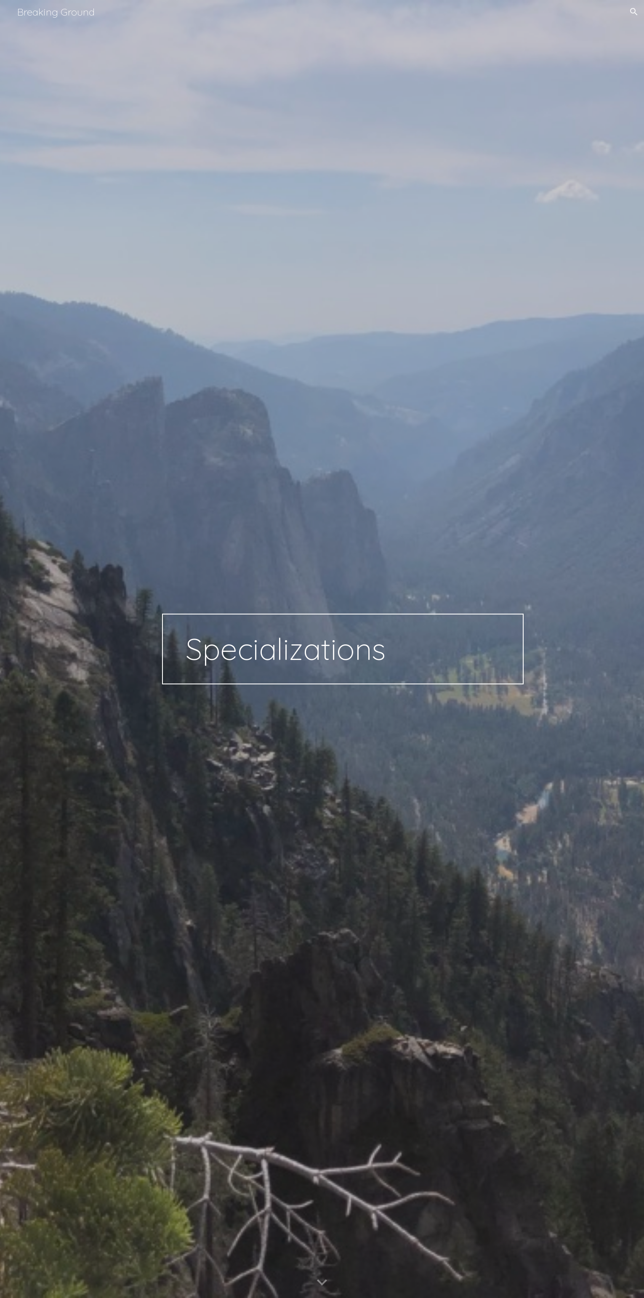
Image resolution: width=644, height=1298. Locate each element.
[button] (634, 12)
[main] (342, 649)
